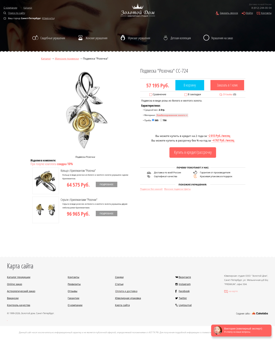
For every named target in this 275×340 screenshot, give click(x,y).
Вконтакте (185, 277)
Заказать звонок (229, 13)
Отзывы (228, 94)
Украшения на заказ (222, 38)
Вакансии (13, 298)
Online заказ (14, 284)
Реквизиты (74, 284)
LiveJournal (185, 305)
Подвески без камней (151, 189)
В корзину (189, 85)
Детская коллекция (181, 38)
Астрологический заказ (21, 291)
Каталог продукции (18, 277)
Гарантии (73, 298)
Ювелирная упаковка (128, 298)
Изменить (48, 18)
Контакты (266, 13)
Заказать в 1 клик (227, 85)
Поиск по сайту (16, 13)
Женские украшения (96, 38)
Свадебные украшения (52, 38)
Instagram (185, 284)
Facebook (184, 291)
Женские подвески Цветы (177, 189)
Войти (249, 13)
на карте (233, 291)
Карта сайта (122, 305)
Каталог (28, 7)
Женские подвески (67, 58)
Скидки (119, 277)
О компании (10, 7)
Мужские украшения (139, 38)
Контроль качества (18, 305)
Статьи (119, 284)
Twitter (183, 298)
